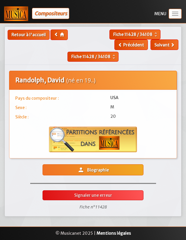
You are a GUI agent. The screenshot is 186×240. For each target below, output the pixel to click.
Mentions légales (114, 233)
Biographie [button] (93, 169)
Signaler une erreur (93, 195)
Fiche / (135, 34)
